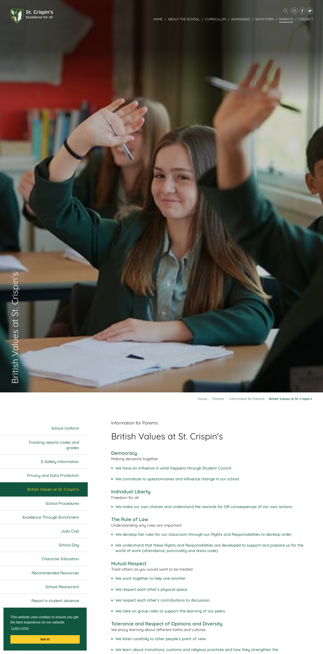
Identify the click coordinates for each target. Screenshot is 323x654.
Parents (286, 19)
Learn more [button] (20, 628)
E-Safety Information (60, 461)
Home (158, 19)
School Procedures (62, 503)
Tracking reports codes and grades (54, 445)
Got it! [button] (45, 639)
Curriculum (215, 19)
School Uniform (65, 428)
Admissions (240, 19)
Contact (305, 19)
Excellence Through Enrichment (51, 517)
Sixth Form (264, 19)
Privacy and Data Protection (53, 475)
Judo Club (70, 531)
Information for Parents (247, 399)
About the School (184, 19)
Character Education (60, 559)
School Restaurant (62, 586)
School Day (69, 544)
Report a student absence (55, 600)
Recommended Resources (55, 572)
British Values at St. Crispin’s (53, 489)
